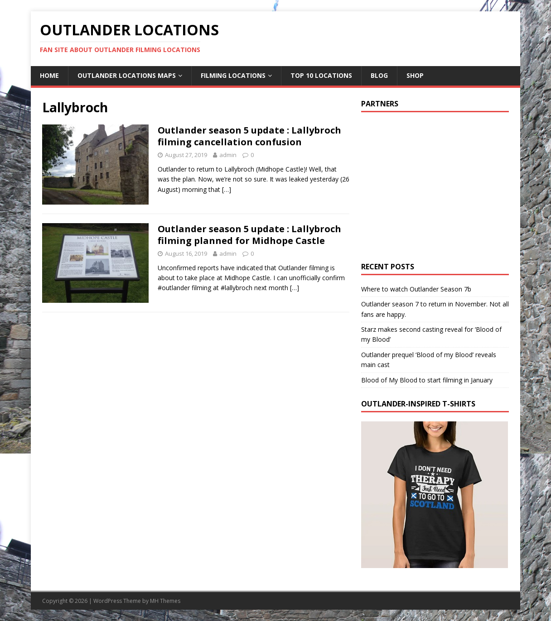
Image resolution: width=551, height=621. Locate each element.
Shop (415, 75)
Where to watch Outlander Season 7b (416, 289)
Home (49, 75)
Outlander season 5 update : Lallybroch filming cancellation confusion (249, 136)
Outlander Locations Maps (126, 75)
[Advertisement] (437, 184)
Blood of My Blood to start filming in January (427, 380)
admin (228, 155)
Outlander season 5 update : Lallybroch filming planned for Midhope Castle (249, 235)
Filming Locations (233, 75)
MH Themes (165, 601)
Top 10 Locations (321, 75)
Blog (379, 75)
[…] (226, 189)
